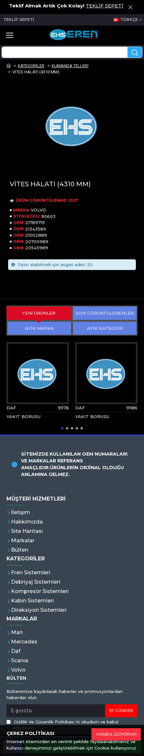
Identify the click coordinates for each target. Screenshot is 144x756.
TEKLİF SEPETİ (104, 6)
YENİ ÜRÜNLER (38, 313)
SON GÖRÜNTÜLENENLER (105, 313)
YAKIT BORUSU (23, 416)
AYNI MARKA (39, 328)
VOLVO (38, 209)
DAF (11, 407)
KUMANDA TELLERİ (70, 65)
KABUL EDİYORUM (118, 734)
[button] (62, 428)
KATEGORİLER (31, 65)
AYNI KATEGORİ (105, 328)
